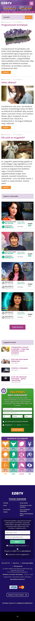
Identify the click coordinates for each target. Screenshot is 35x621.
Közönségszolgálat (27, 563)
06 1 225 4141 (9, 223)
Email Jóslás (24, 503)
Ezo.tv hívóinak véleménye (25, 510)
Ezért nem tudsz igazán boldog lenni (19, 360)
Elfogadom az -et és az (16, 425)
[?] (27, 546)
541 (29, 286)
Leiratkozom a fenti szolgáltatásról (18, 554)
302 (29, 256)
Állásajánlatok (18, 566)
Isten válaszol (8, 82)
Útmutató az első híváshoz (26, 506)
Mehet (17, 542)
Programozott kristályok (14, 24)
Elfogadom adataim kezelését (18, 546)
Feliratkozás (17, 430)
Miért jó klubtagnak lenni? (26, 514)
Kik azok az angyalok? (13, 137)
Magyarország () (17, 595)
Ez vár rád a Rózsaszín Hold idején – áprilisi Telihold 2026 (19, 378)
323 (29, 225)
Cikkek (5, 512)
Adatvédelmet (25, 425)
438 (29, 316)
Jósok (5, 505)
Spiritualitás (7, 22)
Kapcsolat (16, 563)
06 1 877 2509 (30, 12)
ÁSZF (14, 425)
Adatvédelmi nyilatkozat (17, 579)
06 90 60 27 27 (9, 227)
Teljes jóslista (17, 327)
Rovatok (28, 17)
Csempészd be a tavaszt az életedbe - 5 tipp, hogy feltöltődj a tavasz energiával (20, 350)
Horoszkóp (6, 509)
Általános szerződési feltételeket (13, 574)
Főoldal (5, 503)
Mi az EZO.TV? (6, 563)
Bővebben (6, 72)
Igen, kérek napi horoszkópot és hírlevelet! (15, 421)
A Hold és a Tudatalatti (19, 368)
